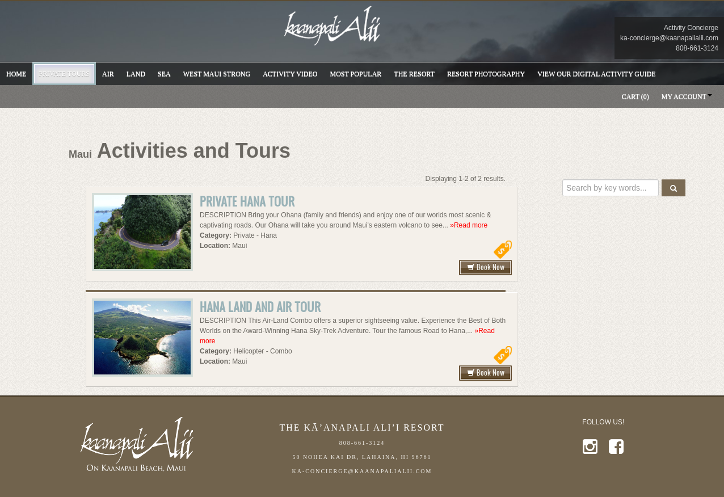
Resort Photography (486, 74)
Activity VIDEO (290, 74)
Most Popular (356, 74)
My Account (684, 96)
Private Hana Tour (247, 201)
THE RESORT (414, 74)
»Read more (468, 225)
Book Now (485, 267)
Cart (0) (635, 96)
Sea (164, 74)
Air (108, 74)
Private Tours (64, 74)
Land (136, 74)
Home (16, 74)
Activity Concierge (691, 28)
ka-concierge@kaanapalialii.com (669, 38)
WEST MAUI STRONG (216, 74)
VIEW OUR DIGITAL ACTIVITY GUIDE (596, 74)
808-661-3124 (697, 48)
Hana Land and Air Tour (260, 306)
